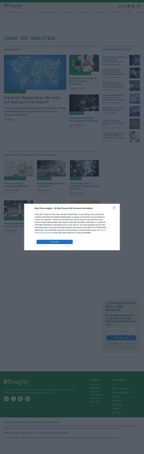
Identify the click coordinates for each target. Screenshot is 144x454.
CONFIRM (55, 242)
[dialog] (72, 227)
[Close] (115, 208)
